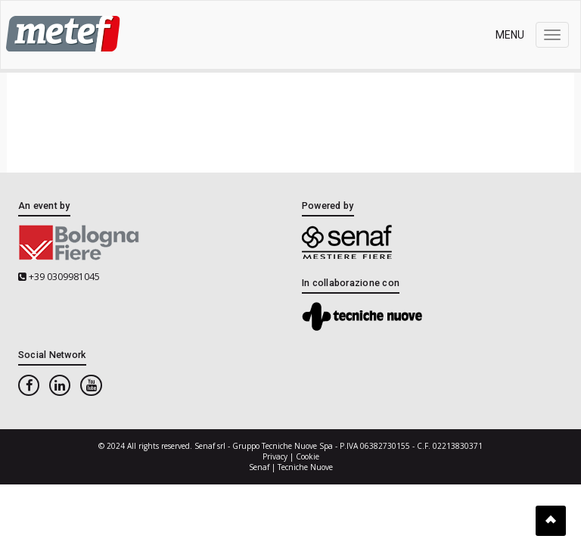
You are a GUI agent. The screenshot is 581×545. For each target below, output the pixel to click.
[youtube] (90, 385)
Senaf (259, 467)
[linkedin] (59, 385)
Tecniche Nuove (305, 467)
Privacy (275, 456)
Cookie (307, 456)
